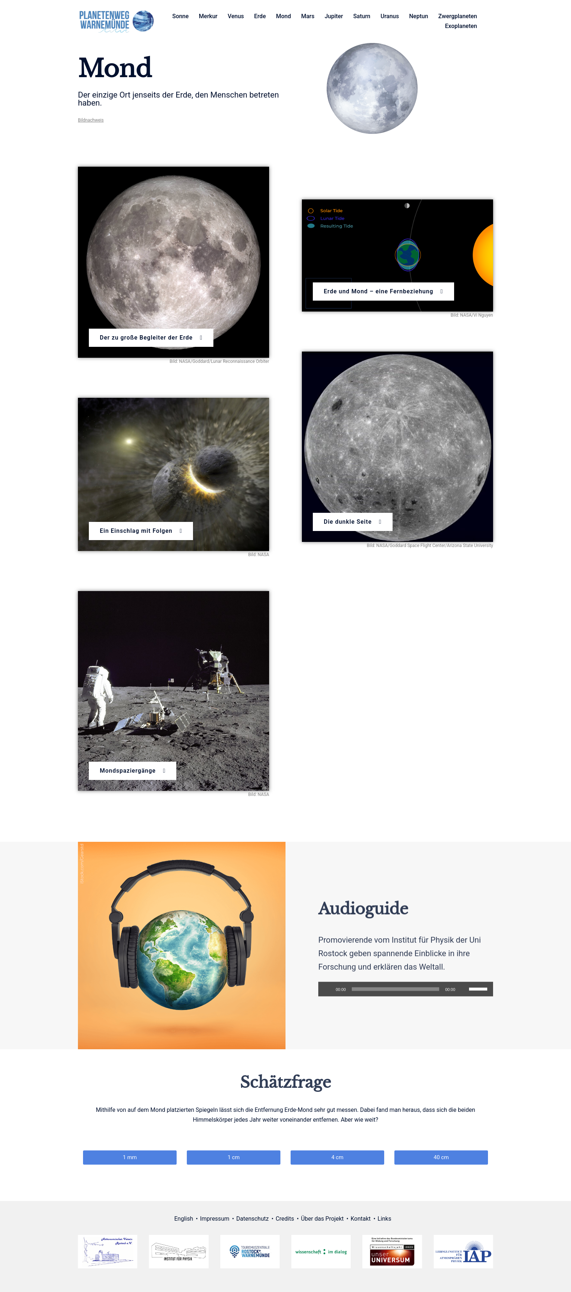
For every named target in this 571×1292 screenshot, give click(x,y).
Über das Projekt (322, 1218)
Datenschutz (252, 1218)
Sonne (180, 16)
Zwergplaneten (457, 16)
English (183, 1218)
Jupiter (333, 16)
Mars (308, 16)
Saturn (361, 16)
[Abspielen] (327, 998)
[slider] (396, 998)
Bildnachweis (91, 123)
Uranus (390, 16)
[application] (405, 998)
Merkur (208, 16)
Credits (285, 1218)
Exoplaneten (461, 26)
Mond (283, 16)
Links (384, 1218)
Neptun (418, 16)
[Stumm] (463, 998)
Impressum (214, 1218)
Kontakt (361, 1218)
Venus (236, 16)
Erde (260, 16)
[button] (151, 338)
